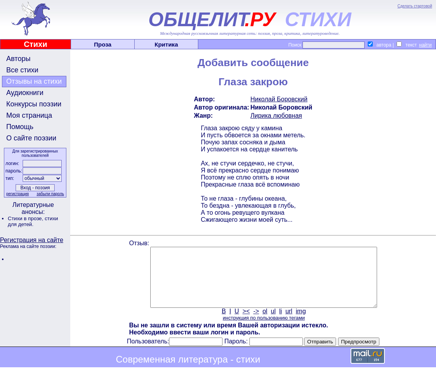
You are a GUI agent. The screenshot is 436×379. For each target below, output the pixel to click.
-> (256, 323)
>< (246, 323)
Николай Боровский (278, 99)
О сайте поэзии (31, 138)
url (288, 323)
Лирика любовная (276, 115)
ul (273, 323)
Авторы (18, 59)
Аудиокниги (24, 93)
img (301, 323)
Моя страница (29, 115)
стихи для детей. (33, 221)
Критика (166, 44)
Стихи (35, 44)
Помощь (20, 127)
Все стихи (22, 70)
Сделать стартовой (414, 6)
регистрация (17, 194)
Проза (103, 44)
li (280, 323)
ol (264, 323)
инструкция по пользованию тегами (264, 329)
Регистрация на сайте (31, 240)
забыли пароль (50, 194)
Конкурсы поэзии (33, 104)
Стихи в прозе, (26, 218)
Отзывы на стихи (34, 81)
